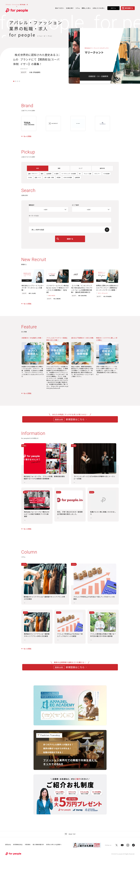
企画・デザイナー (33, 173)
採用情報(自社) (18, 844)
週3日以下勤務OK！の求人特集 (82, 338)
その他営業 (106, 173)
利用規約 (28, 844)
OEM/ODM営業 (68, 177)
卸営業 (58, 177)
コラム (77, 8)
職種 (37, 168)
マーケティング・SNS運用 (69, 173)
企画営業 (77, 177)
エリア (81, 168)
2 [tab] (15, 81)
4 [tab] (19, 81)
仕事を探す (70, 8)
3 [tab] (17, 81)
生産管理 (48, 173)
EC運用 (56, 173)
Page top (70, 834)
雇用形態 (102, 168)
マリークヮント (103, 293)
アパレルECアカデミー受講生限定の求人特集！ (56, 339)
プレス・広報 (87, 173)
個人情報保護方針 (38, 844)
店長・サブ (38, 177)
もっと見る (28, 136)
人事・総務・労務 (49, 177)
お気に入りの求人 (99, 8)
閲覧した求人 (86, 8)
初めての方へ (59, 8)
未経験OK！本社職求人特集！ (32, 338)
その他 (30, 177)
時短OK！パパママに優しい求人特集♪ (106, 339)
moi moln (51, 295)
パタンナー (97, 173)
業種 (59, 168)
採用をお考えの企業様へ (54, 844)
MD (80, 173)
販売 (42, 173)
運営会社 (8, 844)
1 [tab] (13, 81)
